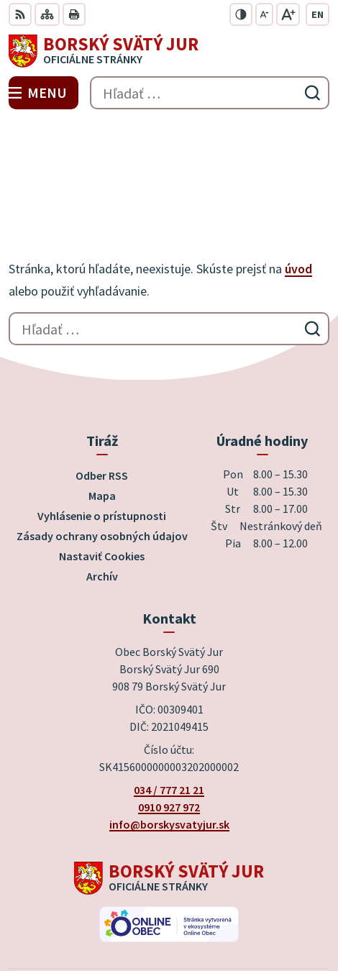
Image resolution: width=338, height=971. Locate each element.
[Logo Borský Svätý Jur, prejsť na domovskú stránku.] (169, 51)
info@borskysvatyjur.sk (169, 721)
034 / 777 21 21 (169, 687)
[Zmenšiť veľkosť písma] (264, 14)
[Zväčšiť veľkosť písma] (288, 14)
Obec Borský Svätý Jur (209, 913)
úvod (298, 166)
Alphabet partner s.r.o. (234, 893)
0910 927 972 (169, 704)
